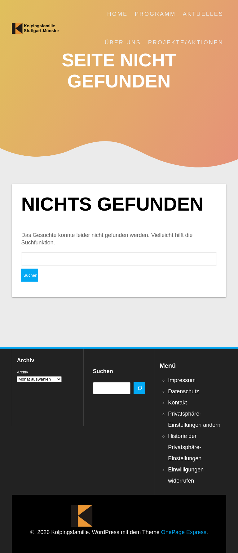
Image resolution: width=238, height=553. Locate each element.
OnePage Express (183, 519)
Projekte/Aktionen (185, 42)
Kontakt (177, 389)
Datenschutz (183, 378)
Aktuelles (203, 14)
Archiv (22, 359)
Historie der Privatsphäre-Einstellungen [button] (184, 434)
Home (117, 14)
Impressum (182, 367)
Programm (155, 14)
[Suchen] (139, 375)
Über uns (123, 42)
